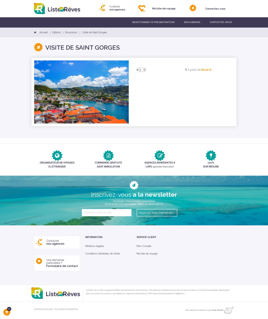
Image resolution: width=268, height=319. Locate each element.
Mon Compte (144, 246)
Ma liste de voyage (147, 253)
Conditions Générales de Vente (102, 253)
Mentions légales (94, 246)
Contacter (117, 8)
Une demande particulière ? (62, 263)
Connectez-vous (215, 8)
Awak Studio (217, 310)
